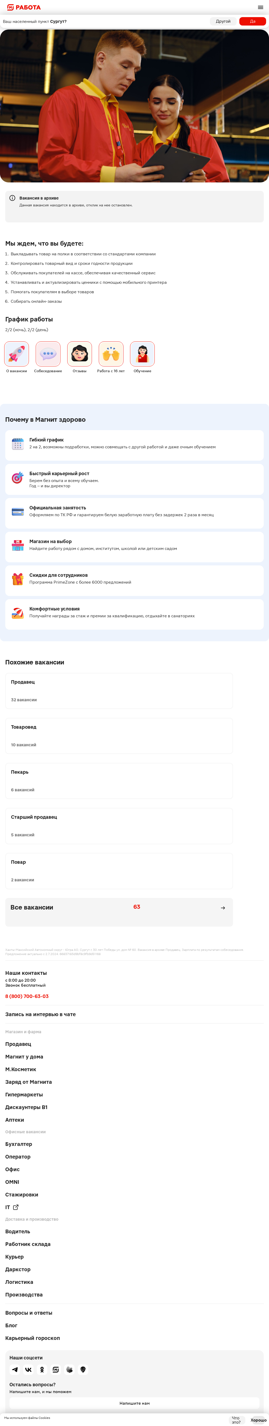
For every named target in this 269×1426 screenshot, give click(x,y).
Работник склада (28, 1134)
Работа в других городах (23, 1382)
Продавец (18, 934)
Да (253, 21)
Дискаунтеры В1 (26, 997)
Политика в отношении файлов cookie (33, 1363)
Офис (12, 1059)
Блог (11, 1215)
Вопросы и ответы (28, 1202)
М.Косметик (20, 959)
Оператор (17, 1046)
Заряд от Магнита (28, 971)
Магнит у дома (24, 946)
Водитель (17, 1121)
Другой (223, 21)
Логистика (19, 1172)
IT (12, 1097)
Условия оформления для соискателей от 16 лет (41, 1375)
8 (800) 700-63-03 (27, 886)
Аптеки (14, 1009)
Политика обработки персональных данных (37, 1369)
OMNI (12, 1072)
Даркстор (17, 1159)
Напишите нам (135, 1292)
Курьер (14, 1146)
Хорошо (258, 1420)
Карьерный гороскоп (32, 1228)
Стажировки (21, 1084)
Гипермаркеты (24, 984)
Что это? (236, 1420)
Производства (24, 1184)
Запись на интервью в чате (40, 904)
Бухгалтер (18, 1034)
